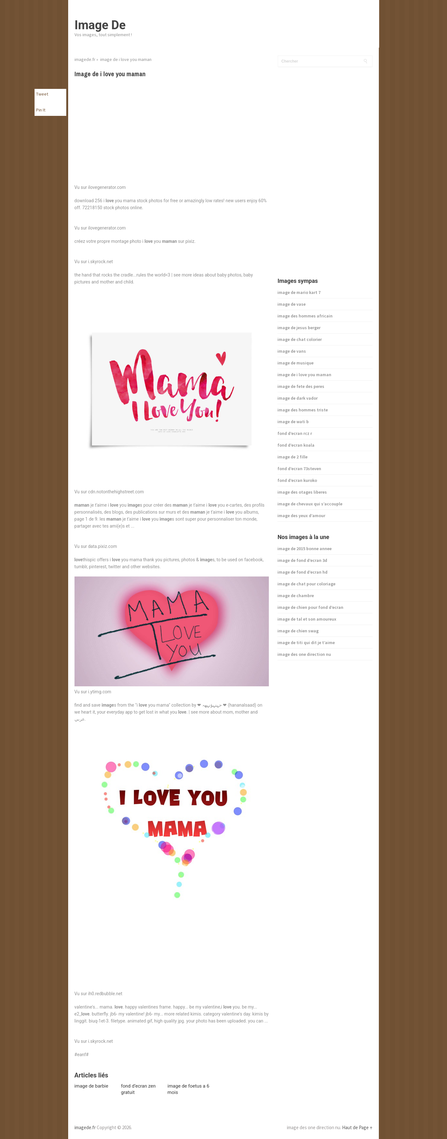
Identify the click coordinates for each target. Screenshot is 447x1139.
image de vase (291, 304)
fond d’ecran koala (295, 445)
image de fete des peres (300, 386)
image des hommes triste (302, 410)
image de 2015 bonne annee (304, 548)
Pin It (40, 110)
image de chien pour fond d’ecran (310, 607)
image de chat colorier (299, 339)
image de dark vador (297, 398)
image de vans (291, 351)
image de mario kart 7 (299, 292)
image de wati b (293, 421)
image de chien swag (298, 631)
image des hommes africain (305, 316)
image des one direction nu (304, 654)
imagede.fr (84, 59)
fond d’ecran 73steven (299, 468)
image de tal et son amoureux (306, 619)
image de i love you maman (304, 374)
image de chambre (295, 595)
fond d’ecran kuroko (297, 480)
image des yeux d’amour (301, 515)
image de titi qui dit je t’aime (306, 642)
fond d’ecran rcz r (294, 433)
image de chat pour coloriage (306, 584)
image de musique (295, 363)
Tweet (42, 94)
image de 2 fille (292, 457)
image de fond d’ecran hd (302, 572)
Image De (100, 25)
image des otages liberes (302, 492)
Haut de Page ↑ (357, 1127)
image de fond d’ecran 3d (302, 560)
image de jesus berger (299, 327)
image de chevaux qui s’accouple (309, 504)
